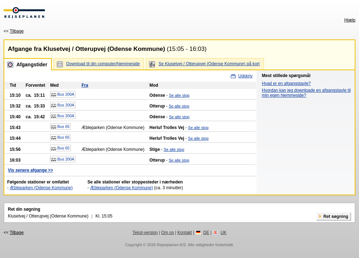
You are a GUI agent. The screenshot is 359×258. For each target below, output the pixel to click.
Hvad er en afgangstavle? (286, 83)
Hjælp (349, 20)
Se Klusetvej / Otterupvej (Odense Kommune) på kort (208, 63)
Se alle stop (179, 95)
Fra (84, 85)
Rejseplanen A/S (171, 245)
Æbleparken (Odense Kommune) (41, 187)
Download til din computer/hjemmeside (103, 63)
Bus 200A (62, 94)
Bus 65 (60, 126)
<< (14, 31)
